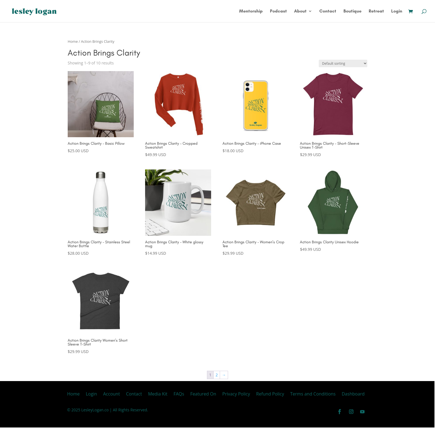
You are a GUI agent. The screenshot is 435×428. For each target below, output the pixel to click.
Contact (327, 11)
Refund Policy (270, 394)
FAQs (178, 394)
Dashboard (353, 394)
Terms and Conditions (313, 394)
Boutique (352, 11)
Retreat (376, 11)
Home (73, 41)
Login (396, 11)
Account (111, 394)
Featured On (203, 394)
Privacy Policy (236, 394)
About (300, 11)
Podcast (278, 11)
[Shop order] (343, 63)
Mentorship (251, 11)
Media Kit (158, 394)
